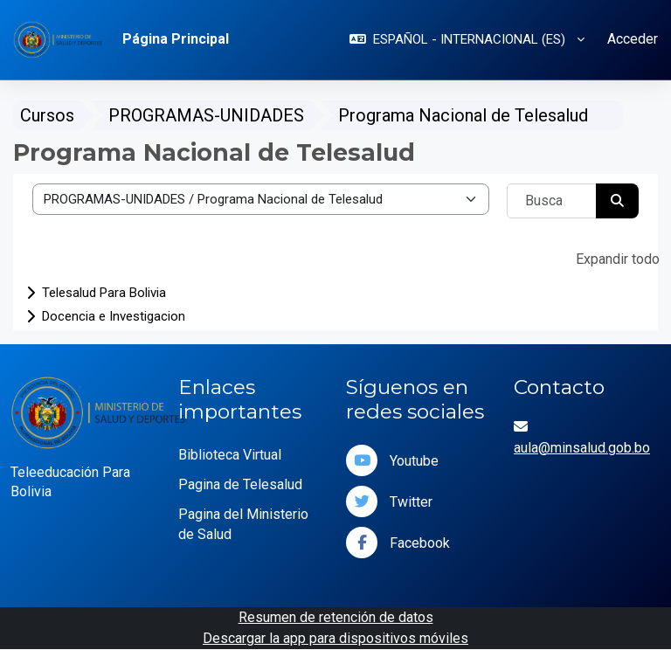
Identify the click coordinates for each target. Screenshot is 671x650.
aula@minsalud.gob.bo (582, 447)
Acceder (632, 39)
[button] (467, 40)
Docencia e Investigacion (113, 316)
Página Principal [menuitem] (175, 39)
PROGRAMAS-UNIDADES (206, 115)
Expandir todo (618, 259)
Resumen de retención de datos (336, 617)
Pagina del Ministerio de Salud (243, 524)
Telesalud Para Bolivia (104, 293)
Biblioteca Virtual (229, 454)
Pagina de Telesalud (240, 484)
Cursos (47, 115)
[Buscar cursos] (552, 200)
